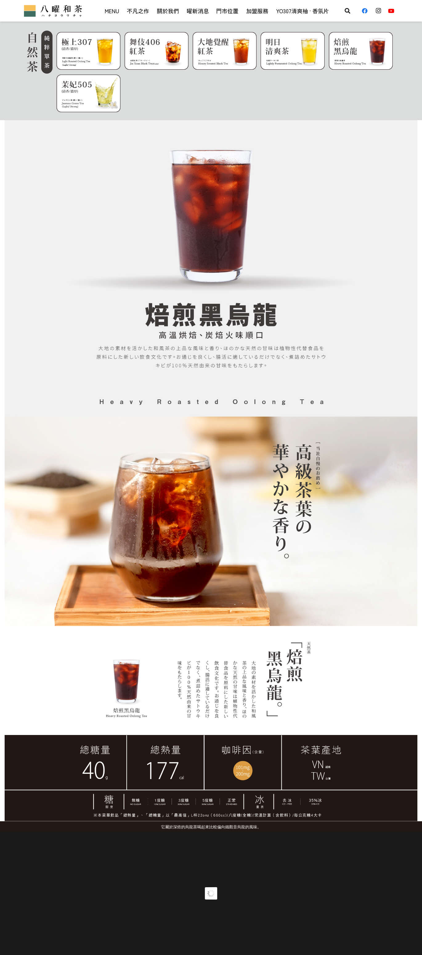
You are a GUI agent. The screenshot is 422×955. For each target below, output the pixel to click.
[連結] (54, 11)
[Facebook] (366, 10)
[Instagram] (380, 10)
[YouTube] (393, 10)
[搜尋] (347, 10)
